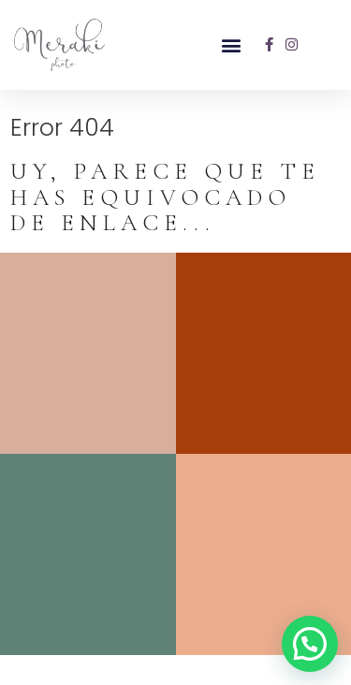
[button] (230, 44)
